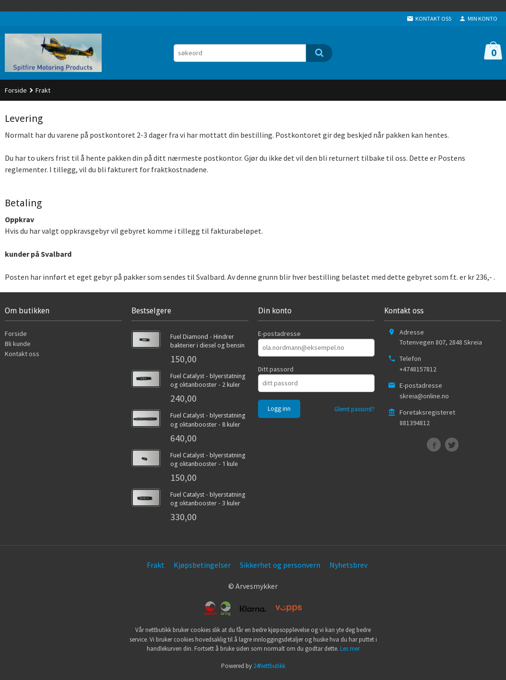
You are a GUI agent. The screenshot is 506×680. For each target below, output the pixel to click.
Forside (16, 90)
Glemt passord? (354, 409)
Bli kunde (18, 343)
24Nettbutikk (269, 666)
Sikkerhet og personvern (280, 565)
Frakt (156, 565)
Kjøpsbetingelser (202, 565)
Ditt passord (276, 369)
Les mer (350, 648)
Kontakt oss (22, 353)
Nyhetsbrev (348, 565)
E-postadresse (279, 333)
